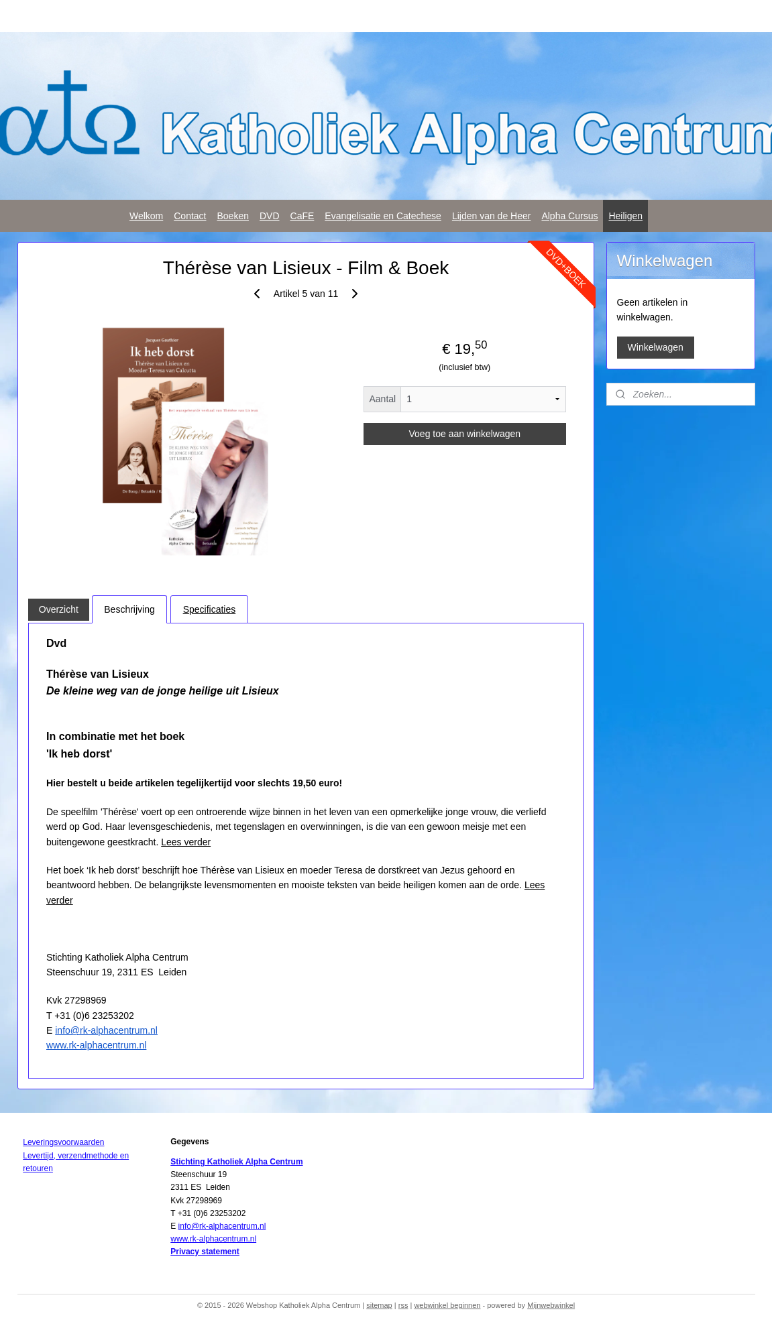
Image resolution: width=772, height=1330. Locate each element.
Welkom (146, 215)
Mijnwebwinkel (551, 1305)
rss (403, 1305)
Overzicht (58, 609)
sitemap (379, 1305)
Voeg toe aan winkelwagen (464, 433)
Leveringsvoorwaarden (63, 1142)
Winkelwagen (655, 347)
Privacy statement (204, 1251)
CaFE (302, 215)
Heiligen (625, 215)
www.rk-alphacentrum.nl (96, 1045)
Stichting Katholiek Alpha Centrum (236, 1161)
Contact (190, 215)
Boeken (232, 215)
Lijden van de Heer (491, 215)
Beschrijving (129, 609)
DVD (270, 215)
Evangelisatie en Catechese (383, 215)
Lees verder (186, 842)
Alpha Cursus (569, 215)
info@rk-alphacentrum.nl (106, 1030)
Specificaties (208, 609)
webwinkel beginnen (447, 1305)
